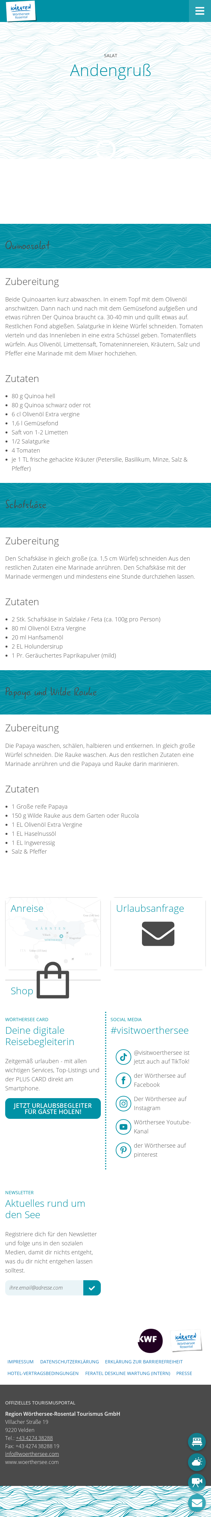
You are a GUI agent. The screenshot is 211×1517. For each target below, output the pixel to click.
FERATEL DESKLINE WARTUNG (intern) (127, 1373)
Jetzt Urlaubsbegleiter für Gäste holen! (53, 1108)
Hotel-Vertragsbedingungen (43, 1373)
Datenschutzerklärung (69, 1362)
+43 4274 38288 (34, 1438)
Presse (184, 1373)
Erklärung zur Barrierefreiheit (144, 1362)
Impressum (20, 1362)
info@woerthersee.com (32, 1453)
